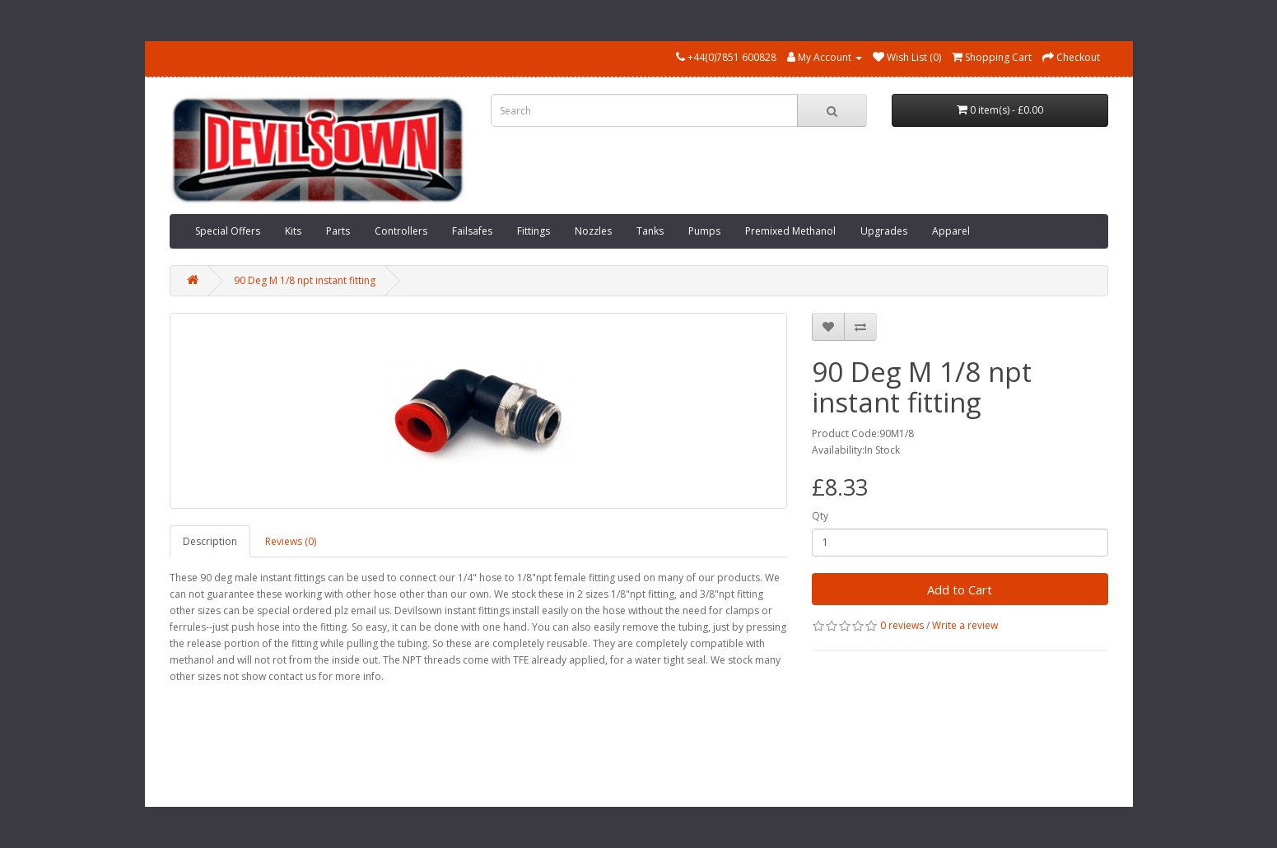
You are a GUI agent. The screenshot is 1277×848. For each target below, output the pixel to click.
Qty (820, 516)
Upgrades (883, 231)
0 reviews (902, 625)
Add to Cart (959, 589)
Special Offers (227, 231)
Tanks (650, 231)
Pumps (704, 231)
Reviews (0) (290, 541)
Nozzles (593, 231)
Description (210, 541)
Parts (338, 231)
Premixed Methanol (790, 231)
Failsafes (472, 231)
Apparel (951, 231)
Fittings (533, 231)
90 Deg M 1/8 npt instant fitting (304, 280)
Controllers (401, 231)
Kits (293, 231)
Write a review (965, 625)
